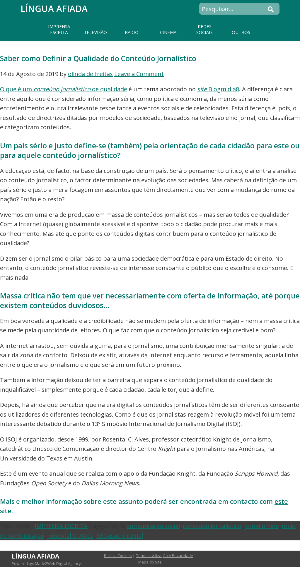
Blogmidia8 (218, 89)
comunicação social (153, 526)
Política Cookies (118, 555)
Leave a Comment (139, 74)
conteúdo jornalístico (212, 526)
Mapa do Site (150, 562)
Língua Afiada (54, 9)
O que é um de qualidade (63, 89)
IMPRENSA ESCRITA (61, 526)
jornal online (261, 526)
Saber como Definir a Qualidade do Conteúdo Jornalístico (98, 58)
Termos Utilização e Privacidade (164, 555)
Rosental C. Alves (70, 535)
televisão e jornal (119, 535)
